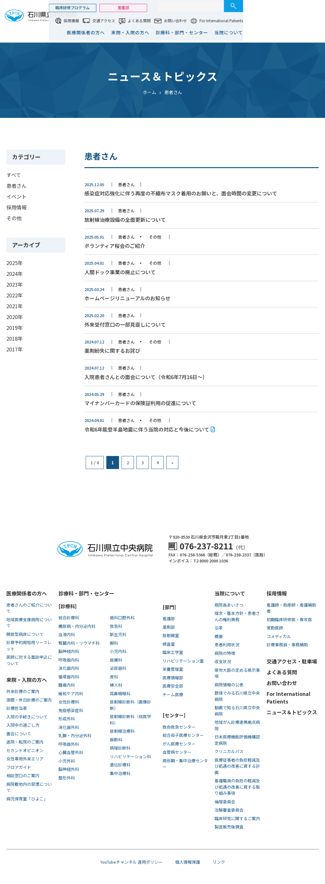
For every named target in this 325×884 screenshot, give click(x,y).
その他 (14, 218)
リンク (219, 862)
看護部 (199, 7)
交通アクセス (179, 20)
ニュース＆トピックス (292, 712)
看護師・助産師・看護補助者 (291, 608)
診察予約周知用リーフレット (28, 645)
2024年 (14, 273)
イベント (16, 196)
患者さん (16, 185)
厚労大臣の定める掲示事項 (237, 673)
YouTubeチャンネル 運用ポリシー (131, 862)
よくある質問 (214, 20)
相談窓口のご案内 (22, 775)
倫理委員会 (225, 802)
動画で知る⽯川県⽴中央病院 (237, 710)
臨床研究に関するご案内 (237, 818)
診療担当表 (16, 708)
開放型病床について (24, 634)
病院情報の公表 (229, 685)
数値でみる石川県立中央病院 (237, 696)
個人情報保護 (187, 862)
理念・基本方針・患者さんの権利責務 (237, 616)
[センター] (173, 715)
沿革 (219, 628)
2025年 (14, 263)
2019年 (14, 327)
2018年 (14, 338)
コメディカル (279, 636)
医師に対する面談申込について (29, 660)
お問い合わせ (251, 20)
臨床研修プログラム (148, 7)
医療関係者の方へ (162, 32)
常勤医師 (275, 628)
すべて (13, 175)
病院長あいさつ (229, 605)
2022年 (14, 295)
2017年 (14, 349)
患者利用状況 (227, 645)
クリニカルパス (229, 751)
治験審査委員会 (229, 810)
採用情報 (147, 20)
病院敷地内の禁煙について (29, 787)
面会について (18, 734)
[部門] (169, 607)
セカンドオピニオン (24, 750)
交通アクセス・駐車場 (292, 661)
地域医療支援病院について (29, 622)
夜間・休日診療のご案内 (29, 700)
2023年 (14, 284)
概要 (219, 636)
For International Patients (297, 20)
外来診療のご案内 (22, 691)
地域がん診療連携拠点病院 (237, 725)
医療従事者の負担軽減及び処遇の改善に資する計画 (237, 766)
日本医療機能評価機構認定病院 (237, 740)
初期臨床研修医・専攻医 (289, 619)
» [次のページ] (172, 462)
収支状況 (223, 661)
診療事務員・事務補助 (287, 645)
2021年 (14, 306)
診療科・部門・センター (257, 32)
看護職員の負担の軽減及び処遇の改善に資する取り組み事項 (237, 787)
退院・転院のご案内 (24, 742)
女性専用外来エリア (24, 759)
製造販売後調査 (229, 827)
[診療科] (67, 606)
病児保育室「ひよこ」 (27, 799)
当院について (304, 32)
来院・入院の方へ (206, 32)
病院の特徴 (225, 653)
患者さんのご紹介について (29, 608)
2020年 (14, 317)
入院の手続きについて (27, 717)
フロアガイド (18, 767)
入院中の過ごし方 (22, 725)
